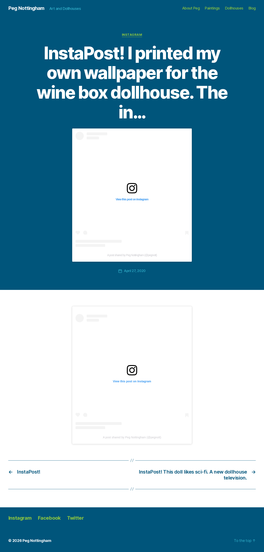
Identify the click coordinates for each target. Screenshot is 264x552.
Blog (252, 8)
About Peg (191, 8)
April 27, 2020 (135, 271)
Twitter (75, 518)
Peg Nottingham (26, 8)
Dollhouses (234, 8)
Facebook (49, 518)
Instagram (132, 35)
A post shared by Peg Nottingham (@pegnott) (132, 255)
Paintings (212, 8)
